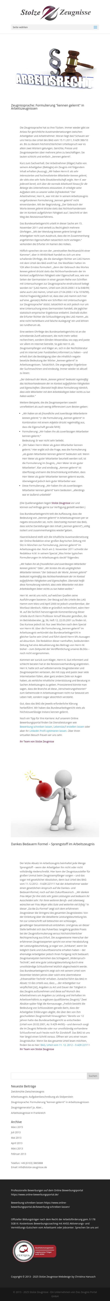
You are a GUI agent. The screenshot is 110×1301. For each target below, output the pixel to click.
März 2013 (17, 1148)
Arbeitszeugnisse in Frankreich (28, 1112)
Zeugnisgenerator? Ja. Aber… (27, 1107)
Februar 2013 (18, 1153)
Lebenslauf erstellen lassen (69, 726)
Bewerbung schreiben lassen (36, 726)
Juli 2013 (15, 1132)
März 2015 (17, 1127)
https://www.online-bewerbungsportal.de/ (34, 1194)
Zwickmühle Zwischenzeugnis (27, 1091)
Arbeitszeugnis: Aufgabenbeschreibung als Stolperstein (42, 1096)
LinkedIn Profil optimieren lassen (48, 730)
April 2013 (16, 1143)
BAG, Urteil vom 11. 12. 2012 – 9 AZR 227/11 (65, 1045)
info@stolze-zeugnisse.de (32, 1167)
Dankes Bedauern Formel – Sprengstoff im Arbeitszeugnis (53, 844)
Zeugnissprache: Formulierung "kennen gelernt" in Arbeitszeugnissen (47, 106)
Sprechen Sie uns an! (86, 1227)
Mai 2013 (16, 1137)
